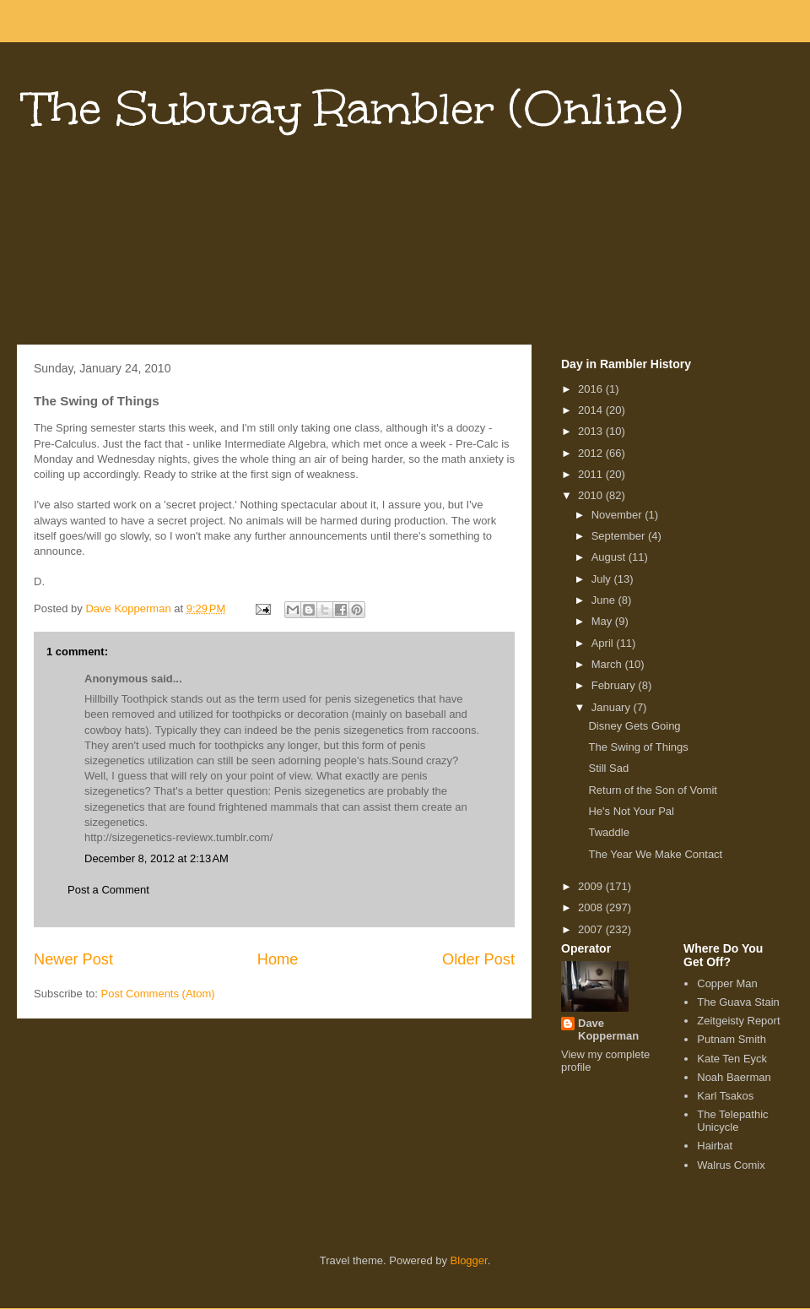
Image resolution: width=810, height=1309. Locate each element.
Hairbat (714, 1145)
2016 (592, 389)
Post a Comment (108, 889)
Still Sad (608, 768)
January (612, 707)
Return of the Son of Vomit (652, 790)
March (608, 664)
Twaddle (608, 832)
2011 (592, 474)
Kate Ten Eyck (732, 1058)
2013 (592, 431)
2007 (592, 929)
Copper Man (727, 983)
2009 (592, 886)
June (604, 600)
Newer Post (73, 959)
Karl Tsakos (725, 1095)
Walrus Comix (730, 1165)
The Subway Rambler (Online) (354, 109)
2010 (592, 495)
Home (278, 959)
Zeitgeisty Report (738, 1020)
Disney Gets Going (634, 726)
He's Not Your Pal (631, 811)
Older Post (478, 959)
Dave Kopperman (608, 1029)
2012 (592, 453)
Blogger (469, 1260)
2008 (592, 907)
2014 (592, 410)
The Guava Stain (738, 1002)
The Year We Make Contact (655, 854)
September (619, 536)
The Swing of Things (638, 747)
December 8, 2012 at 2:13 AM (156, 858)
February (615, 685)
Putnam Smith (731, 1039)
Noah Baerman (733, 1077)
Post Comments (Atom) (158, 993)
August (610, 557)
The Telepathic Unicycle (732, 1121)
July (602, 579)
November (618, 514)
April (604, 643)
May (603, 621)
